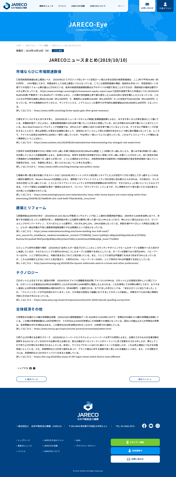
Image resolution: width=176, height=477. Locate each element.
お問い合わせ (147, 6)
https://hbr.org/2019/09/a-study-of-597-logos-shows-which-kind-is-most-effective (77, 356)
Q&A (78, 440)
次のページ (143, 379)
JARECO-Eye (30, 45)
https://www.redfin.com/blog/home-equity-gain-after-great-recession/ (71, 110)
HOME (19, 45)
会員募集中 (135, 450)
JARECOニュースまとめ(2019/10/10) (66, 45)
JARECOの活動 (78, 6)
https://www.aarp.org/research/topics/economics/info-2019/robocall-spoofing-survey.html (82, 299)
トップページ (24, 440)
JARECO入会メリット (54, 440)
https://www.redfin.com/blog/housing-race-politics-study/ (69, 166)
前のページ (32, 379)
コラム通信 (43, 45)
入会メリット (165, 6)
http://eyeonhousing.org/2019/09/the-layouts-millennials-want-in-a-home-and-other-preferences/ (86, 263)
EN (123, 6)
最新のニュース (44, 6)
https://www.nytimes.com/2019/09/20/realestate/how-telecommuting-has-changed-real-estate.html (87, 142)
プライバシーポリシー (86, 445)
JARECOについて (100, 6)
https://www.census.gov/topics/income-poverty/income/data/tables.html (72, 328)
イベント (61, 6)
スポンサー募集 (135, 442)
